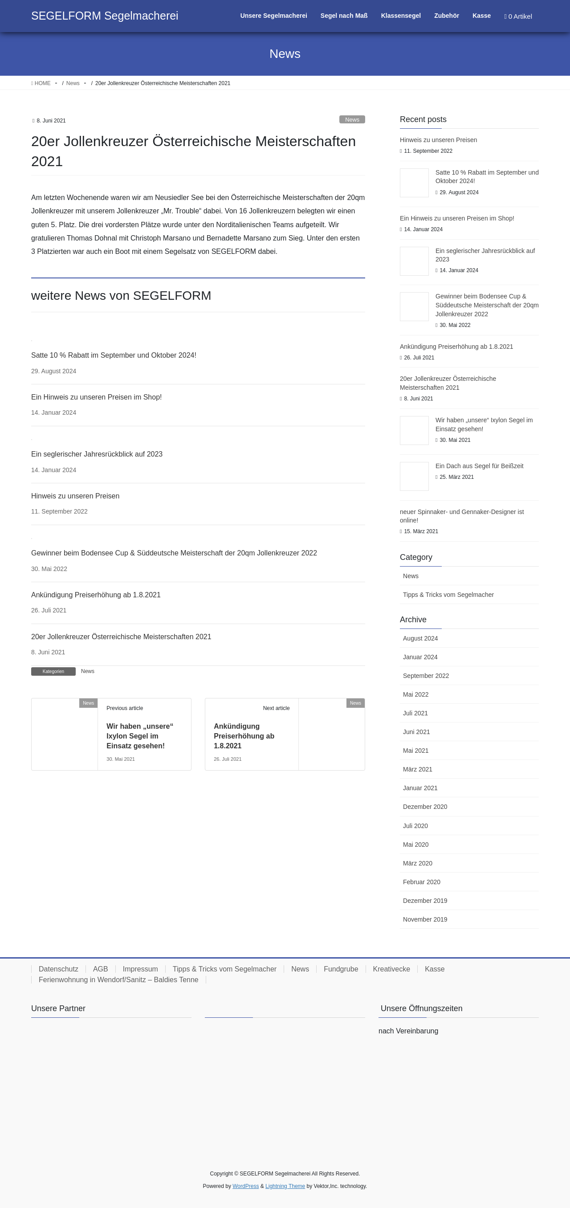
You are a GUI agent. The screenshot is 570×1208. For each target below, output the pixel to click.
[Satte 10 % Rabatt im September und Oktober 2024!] (31, 340)
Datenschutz (58, 969)
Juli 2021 (415, 713)
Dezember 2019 (425, 900)
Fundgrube (341, 969)
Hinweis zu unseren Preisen (75, 496)
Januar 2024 (420, 657)
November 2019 (425, 919)
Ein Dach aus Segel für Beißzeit (480, 465)
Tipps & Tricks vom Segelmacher (448, 594)
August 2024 (420, 638)
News (352, 119)
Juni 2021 (416, 731)
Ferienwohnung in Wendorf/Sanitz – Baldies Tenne (119, 980)
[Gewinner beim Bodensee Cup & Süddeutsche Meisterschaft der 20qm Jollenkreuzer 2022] (31, 538)
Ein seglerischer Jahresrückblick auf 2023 (97, 454)
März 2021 (417, 769)
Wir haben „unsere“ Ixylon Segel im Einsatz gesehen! (139, 736)
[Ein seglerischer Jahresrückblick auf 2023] (31, 439)
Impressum (140, 969)
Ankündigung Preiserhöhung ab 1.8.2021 (96, 595)
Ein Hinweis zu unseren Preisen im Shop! (96, 397)
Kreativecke (392, 969)
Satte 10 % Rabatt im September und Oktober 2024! (113, 355)
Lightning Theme (285, 1186)
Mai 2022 (416, 694)
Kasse (434, 969)
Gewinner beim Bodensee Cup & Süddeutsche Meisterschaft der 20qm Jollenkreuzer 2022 (174, 553)
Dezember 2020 (425, 806)
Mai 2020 (416, 844)
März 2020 (417, 863)
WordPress (245, 1186)
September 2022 (426, 675)
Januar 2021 (420, 788)
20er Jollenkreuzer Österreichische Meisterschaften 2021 (121, 637)
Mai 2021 (416, 750)
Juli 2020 (415, 825)
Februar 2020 (421, 882)
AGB (100, 969)
